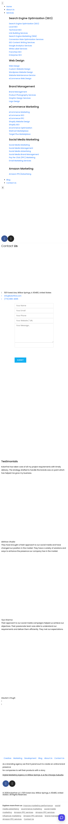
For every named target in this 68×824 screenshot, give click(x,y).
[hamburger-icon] (2, 3)
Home (9, 6)
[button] (34, 701)
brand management (54, 816)
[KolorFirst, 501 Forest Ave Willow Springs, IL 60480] (34, 269)
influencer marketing (12, 816)
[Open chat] (61, 817)
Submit (20, 360)
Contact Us (11, 183)
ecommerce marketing (31, 809)
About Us (10, 9)
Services (10, 13)
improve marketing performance (38, 805)
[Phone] (34, 315)
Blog (8, 179)
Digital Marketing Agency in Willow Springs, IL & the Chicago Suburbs (33, 775)
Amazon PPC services (23, 812)
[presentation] (34, 353)
